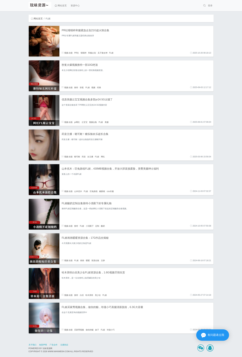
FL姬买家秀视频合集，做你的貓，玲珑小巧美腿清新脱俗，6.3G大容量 (102, 307)
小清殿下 (90, 226)
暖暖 (88, 260)
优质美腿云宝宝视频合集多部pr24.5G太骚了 (87, 99)
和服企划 (92, 53)
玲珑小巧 (111, 330)
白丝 (82, 295)
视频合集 (93, 122)
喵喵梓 (84, 53)
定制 (97, 226)
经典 (99, 87)
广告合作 (53, 345)
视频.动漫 (67, 53)
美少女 (98, 295)
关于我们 (32, 345)
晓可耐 (77, 157)
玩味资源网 (47, 348)
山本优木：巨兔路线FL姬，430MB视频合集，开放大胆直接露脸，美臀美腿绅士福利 (110, 168)
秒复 (82, 87)
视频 (93, 87)
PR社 (76, 53)
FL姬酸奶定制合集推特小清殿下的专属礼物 (87, 203)
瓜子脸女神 (102, 53)
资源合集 (95, 260)
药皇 (84, 157)
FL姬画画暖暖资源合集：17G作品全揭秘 (85, 237)
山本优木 (78, 191)
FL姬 (111, 53)
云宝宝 (84, 122)
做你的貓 (89, 330)
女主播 (90, 157)
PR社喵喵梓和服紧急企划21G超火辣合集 (85, 30)
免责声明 (43, 345)
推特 (76, 87)
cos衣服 (110, 191)
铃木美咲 (89, 295)
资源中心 (75, 5)
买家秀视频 (79, 330)
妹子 (97, 330)
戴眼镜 (102, 191)
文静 (103, 260)
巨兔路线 (94, 191)
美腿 (107, 122)
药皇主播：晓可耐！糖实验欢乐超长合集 (85, 134)
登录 (210, 5)
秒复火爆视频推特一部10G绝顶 (80, 64)
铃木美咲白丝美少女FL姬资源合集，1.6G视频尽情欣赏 (93, 272)
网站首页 (61, 5)
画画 (82, 260)
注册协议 (64, 345)
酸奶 (103, 226)
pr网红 (77, 122)
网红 (103, 157)
